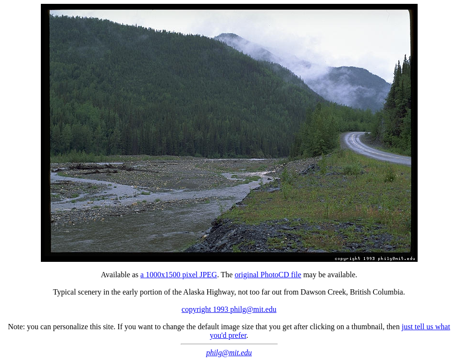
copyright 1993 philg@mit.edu (229, 309)
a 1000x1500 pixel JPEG (178, 275)
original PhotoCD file (268, 275)
